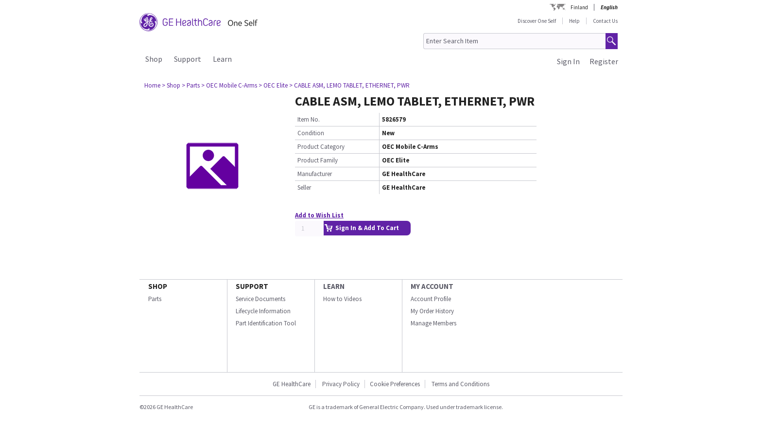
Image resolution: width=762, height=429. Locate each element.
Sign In (568, 61)
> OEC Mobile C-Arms (229, 85)
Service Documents (260, 299)
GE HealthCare (292, 384)
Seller (304, 187)
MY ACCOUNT (432, 286)
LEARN (334, 286)
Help (574, 21)
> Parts (191, 85)
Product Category (321, 147)
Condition (310, 133)
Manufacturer (314, 174)
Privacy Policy (340, 384)
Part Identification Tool (266, 323)
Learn (222, 59)
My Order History (432, 311)
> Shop (171, 85)
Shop (153, 59)
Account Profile (431, 299)
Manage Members (433, 323)
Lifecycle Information (263, 311)
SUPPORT (252, 286)
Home (152, 85)
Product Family (317, 160)
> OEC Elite (273, 85)
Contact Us (605, 21)
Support (187, 59)
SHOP (157, 286)
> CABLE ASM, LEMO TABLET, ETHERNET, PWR (349, 85)
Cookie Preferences (395, 384)
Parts (154, 299)
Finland (579, 7)
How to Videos (342, 299)
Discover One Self (537, 21)
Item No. (308, 119)
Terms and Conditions (460, 384)
